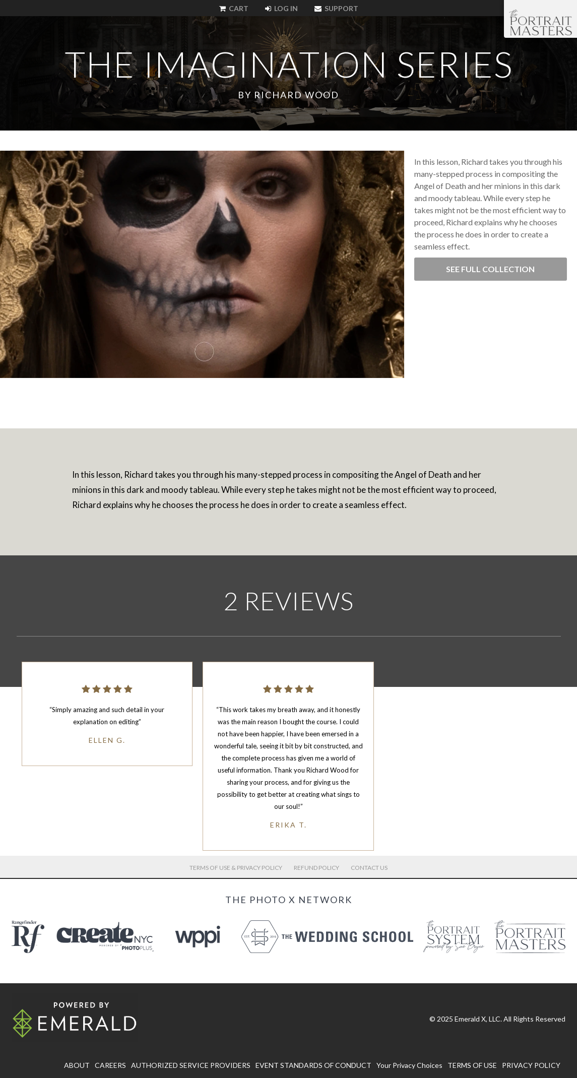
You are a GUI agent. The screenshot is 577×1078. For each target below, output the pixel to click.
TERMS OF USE (472, 1065)
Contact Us (369, 867)
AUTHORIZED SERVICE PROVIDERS (190, 1065)
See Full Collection (490, 269)
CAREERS (110, 1065)
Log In (281, 8)
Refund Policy (316, 867)
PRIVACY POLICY (531, 1065)
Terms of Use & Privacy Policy (235, 867)
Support (336, 8)
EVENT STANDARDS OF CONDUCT (313, 1065)
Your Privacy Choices (409, 1065)
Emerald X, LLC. (478, 1018)
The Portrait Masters (540, 22)
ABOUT (77, 1065)
